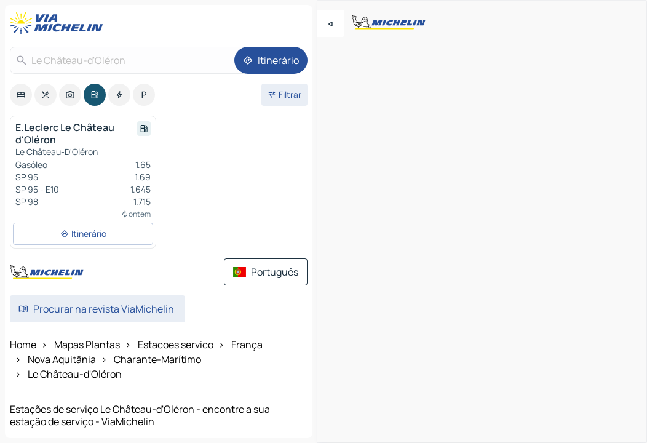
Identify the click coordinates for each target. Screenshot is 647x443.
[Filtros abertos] (284, 95)
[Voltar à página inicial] (59, 23)
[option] (21, 95)
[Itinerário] (271, 60)
